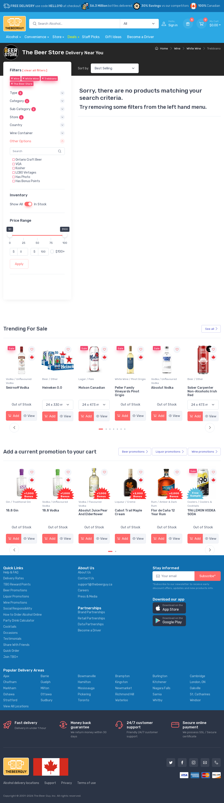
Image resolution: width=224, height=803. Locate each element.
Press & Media (87, 596)
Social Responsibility (17, 608)
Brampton (122, 676)
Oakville (195, 688)
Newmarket (123, 688)
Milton (45, 688)
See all (211, 328)
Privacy (66, 783)
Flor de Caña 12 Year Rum (199, 512)
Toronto (83, 700)
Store (56, 37)
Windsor (195, 700)
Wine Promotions (15, 602)
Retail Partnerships (91, 618)
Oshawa (8, 694)
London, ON (197, 682)
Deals (72, 37)
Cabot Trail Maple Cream (164, 512)
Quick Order (11, 651)
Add (13, 416)
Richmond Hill (124, 694)
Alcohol (12, 37)
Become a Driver (140, 37)
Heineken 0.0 (88, 388)
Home (161, 48)
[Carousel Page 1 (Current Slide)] (101, 429)
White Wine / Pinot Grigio (166, 379)
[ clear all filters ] (34, 70)
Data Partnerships (91, 624)
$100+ (60, 251)
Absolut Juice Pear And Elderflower (129, 512)
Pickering (84, 694)
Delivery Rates (13, 578)
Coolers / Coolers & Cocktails (18, 503)
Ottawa (46, 694)
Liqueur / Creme (161, 501)
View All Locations (16, 706)
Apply (19, 264)
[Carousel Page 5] (117, 429)
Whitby (158, 700)
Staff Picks (91, 37)
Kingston (121, 682)
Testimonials (12, 639)
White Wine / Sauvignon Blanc (20, 381)
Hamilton (84, 682)
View (29, 416)
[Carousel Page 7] (124, 429)
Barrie (45, 676)
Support (50, 783)
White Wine (194, 48)
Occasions (10, 633)
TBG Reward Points (17, 584)
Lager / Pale (122, 379)
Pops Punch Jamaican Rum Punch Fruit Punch (20, 514)
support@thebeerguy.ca (95, 584)
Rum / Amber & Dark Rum (200, 503)
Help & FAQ (10, 572)
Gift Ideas (113, 37)
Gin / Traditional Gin (54, 501)
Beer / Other (86, 379)
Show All (16, 204)
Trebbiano (49, 78)
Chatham (10, 682)
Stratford (10, 700)
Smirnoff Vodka (53, 388)
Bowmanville (87, 676)
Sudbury (46, 700)
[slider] (9, 234)
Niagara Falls (161, 688)
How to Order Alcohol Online (22, 615)
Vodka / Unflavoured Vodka (55, 381)
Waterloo (121, 700)
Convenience (35, 37)
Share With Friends (16, 645)
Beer (135, 452)
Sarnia (157, 694)
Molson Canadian (128, 388)
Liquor (170, 452)
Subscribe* (208, 576)
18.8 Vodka (87, 510)
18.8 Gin (48, 510)
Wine (177, 48)
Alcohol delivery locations (21, 783)
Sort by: (83, 68)
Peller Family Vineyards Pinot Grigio (163, 391)
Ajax (6, 676)
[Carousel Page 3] (109, 429)
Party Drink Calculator (18, 620)
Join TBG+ (10, 657)
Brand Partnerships (91, 612)
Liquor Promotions (16, 596)
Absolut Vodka (198, 388)
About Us (84, 572)
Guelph (46, 682)
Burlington (160, 676)
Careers (83, 590)
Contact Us (86, 578)
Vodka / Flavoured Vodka (126, 503)
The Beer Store (21, 83)
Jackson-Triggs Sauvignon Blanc (19, 389)
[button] (37, 93)
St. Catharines (200, 694)
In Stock (40, 204)
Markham (9, 688)
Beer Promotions (15, 590)
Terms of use (86, 783)
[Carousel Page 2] (106, 429)
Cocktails (9, 627)
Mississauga (86, 688)
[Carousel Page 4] (113, 429)
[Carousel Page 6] (121, 429)
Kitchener (159, 682)
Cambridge (197, 676)
